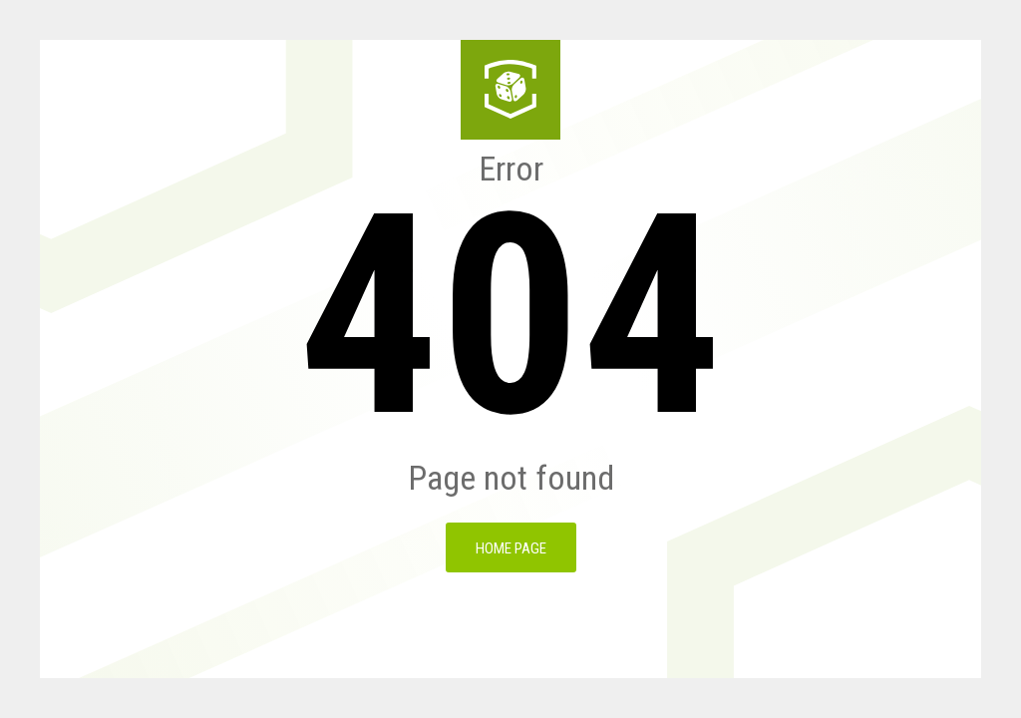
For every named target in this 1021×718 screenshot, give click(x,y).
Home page (511, 548)
